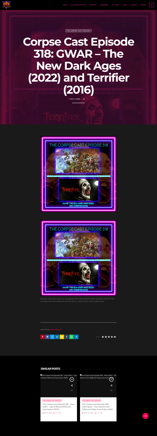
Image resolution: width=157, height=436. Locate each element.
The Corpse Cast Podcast (78, 31)
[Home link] (7, 5)
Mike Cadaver (55, 329)
